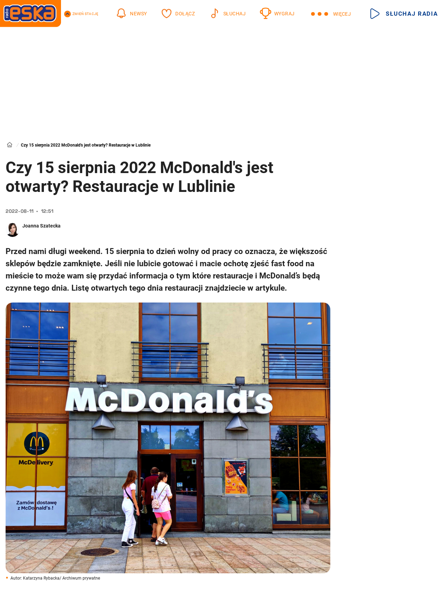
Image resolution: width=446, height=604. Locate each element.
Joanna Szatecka (41, 226)
